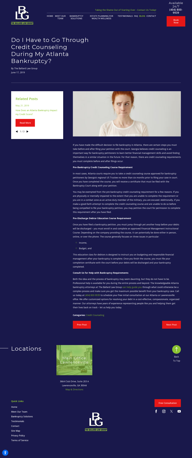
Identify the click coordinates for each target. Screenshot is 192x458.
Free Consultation (168, 403)
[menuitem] (50, 16)
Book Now (176, 21)
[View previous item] (17, 131)
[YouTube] (179, 411)
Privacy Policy (18, 435)
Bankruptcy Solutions (22, 416)
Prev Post (82, 324)
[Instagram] (164, 411)
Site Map (15, 430)
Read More (25, 122)
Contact (15, 425)
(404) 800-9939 (176, 11)
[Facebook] (156, 411)
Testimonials (17, 421)
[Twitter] (171, 411)
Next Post (171, 324)
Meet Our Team (19, 411)
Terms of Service (19, 440)
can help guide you (132, 287)
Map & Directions (74, 389)
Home (14, 406)
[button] (5, 453)
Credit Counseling (95, 315)
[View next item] (27, 131)
